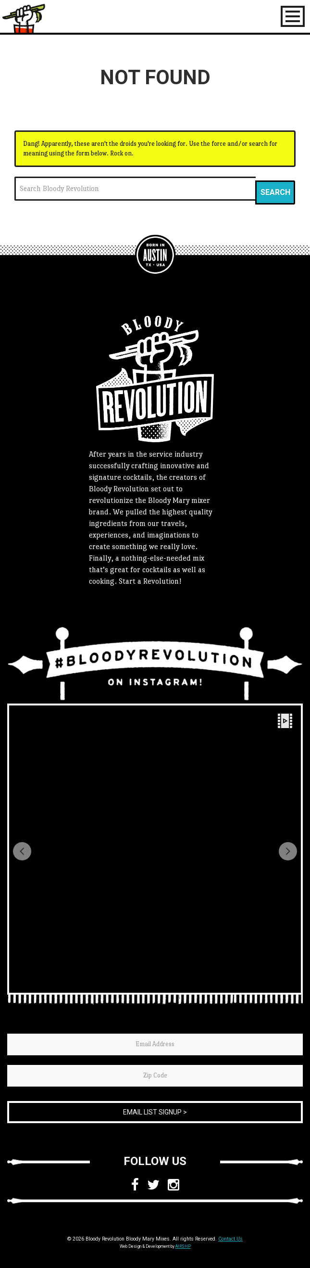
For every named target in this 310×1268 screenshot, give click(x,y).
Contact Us (230, 1239)
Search (275, 192)
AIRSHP (183, 1246)
